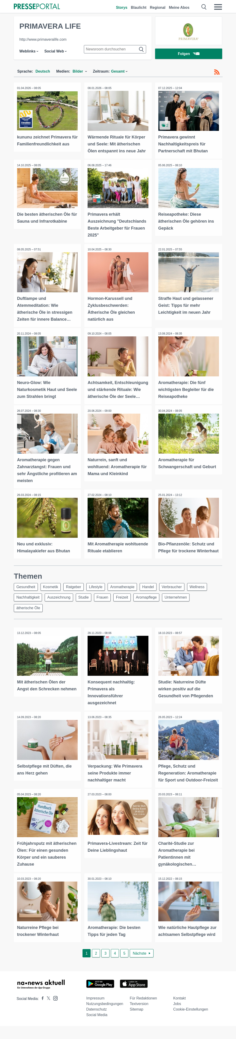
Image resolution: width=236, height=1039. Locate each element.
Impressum (95, 1011)
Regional (157, 7)
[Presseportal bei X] (47, 1012)
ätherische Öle (29, 622)
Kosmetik (52, 600)
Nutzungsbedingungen (104, 1017)
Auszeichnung (60, 611)
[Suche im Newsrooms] (115, 49)
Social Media (96, 1028)
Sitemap (136, 1022)
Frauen (106, 611)
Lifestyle (99, 600)
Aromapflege (151, 611)
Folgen (188, 54)
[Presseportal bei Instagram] (54, 1011)
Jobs (177, 1017)
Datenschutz (96, 1022)
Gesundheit (26, 600)
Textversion (139, 1017)
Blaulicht (139, 7)
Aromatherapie (127, 600)
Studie (86, 611)
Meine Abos (179, 7)
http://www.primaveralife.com (43, 39)
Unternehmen (182, 611)
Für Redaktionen (143, 1011)
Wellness (204, 600)
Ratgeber (76, 600)
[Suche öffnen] (204, 7)
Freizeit (126, 611)
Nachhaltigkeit (28, 611)
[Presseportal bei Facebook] (41, 1012)
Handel (153, 600)
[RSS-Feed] (217, 72)
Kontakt (179, 1011)
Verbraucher (178, 600)
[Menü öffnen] (218, 7)
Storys (121, 7)
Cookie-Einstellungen (190, 1022)
